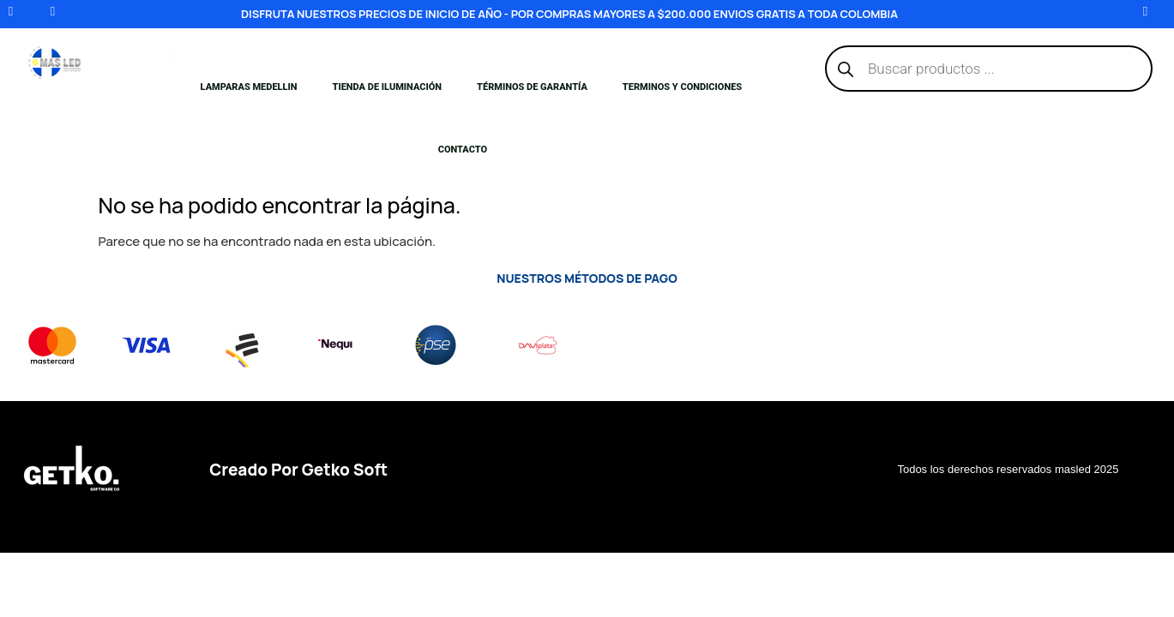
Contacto (462, 149)
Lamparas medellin (249, 87)
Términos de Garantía (532, 87)
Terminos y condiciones (682, 87)
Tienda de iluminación (388, 87)
